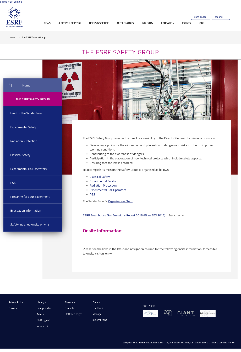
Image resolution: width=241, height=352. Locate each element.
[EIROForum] (150, 313)
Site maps (70, 302)
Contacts (69, 308)
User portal (43, 308)
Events (186, 23)
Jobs (201, 23)
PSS (13, 183)
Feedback (97, 308)
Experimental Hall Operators (28, 169)
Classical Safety (20, 155)
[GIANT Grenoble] (186, 313)
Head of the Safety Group (26, 113)
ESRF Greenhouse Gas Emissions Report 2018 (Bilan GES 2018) (124, 215)
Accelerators (125, 23)
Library (40, 302)
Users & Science (99, 23)
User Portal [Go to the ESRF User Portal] (200, 17)
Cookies (13, 308)
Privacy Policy (16, 302)
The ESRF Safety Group (33, 99)
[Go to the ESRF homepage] (14, 17)
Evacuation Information (25, 210)
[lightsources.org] (208, 313)
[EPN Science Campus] (168, 313)
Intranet (41, 326)
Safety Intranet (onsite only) (28, 224)
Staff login (42, 320)
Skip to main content (11, 1)
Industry (147, 23)
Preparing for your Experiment (30, 196)
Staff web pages (73, 314)
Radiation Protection (23, 141)
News (47, 23)
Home (12, 37)
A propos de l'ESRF (69, 23)
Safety (40, 314)
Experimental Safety (23, 127)
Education (167, 23)
